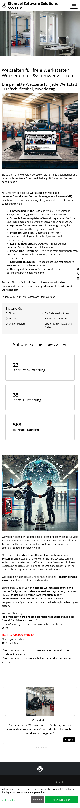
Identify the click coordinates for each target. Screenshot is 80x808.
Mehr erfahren (9, 800)
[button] (34, 747)
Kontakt (59, 782)
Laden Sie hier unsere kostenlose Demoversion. (30, 297)
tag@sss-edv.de (17, 639)
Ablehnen (37, 799)
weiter (69, 739)
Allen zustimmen (61, 799)
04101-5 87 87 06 (24, 635)
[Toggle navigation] (74, 6)
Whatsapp (11, 642)
